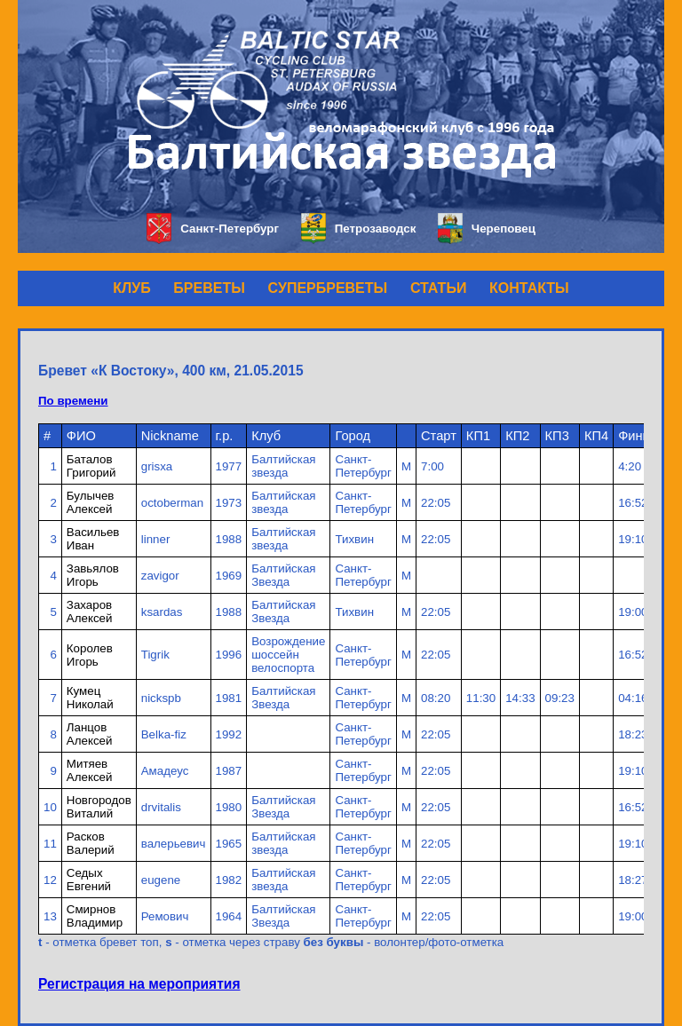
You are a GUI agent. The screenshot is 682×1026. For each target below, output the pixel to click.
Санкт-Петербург (213, 228)
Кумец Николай (90, 697)
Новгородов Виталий (99, 806)
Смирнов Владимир (95, 916)
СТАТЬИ (438, 288)
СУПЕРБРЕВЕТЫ (328, 288)
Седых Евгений (89, 879)
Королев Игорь (90, 655)
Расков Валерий (91, 843)
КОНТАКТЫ (529, 288)
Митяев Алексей (90, 770)
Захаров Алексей (90, 611)
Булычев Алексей (91, 502)
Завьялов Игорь (93, 575)
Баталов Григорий (91, 466)
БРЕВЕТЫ (209, 288)
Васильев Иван (93, 538)
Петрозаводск (358, 228)
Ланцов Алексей (90, 734)
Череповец (486, 228)
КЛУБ (131, 288)
